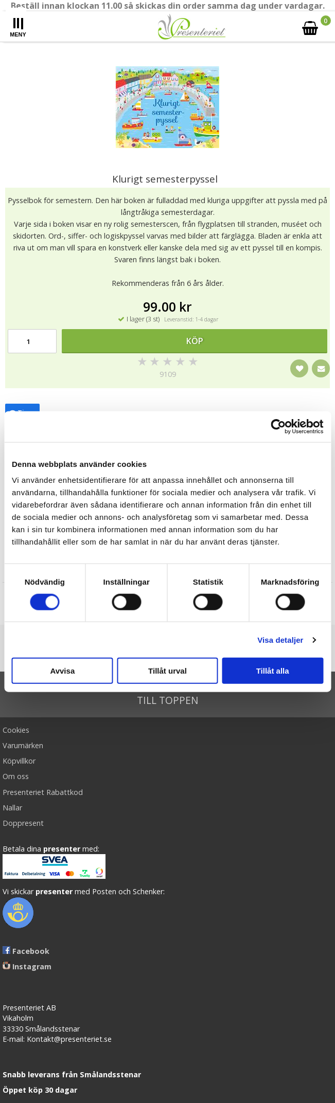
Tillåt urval (167, 670)
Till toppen (167, 694)
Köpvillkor (19, 761)
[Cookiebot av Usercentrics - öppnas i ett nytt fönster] (278, 426)
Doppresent (23, 823)
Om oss (16, 776)
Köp (194, 341)
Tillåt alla (272, 670)
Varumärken (23, 745)
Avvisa (62, 670)
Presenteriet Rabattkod (43, 792)
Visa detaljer (280, 639)
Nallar (12, 807)
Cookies (16, 730)
